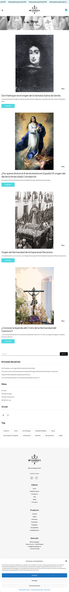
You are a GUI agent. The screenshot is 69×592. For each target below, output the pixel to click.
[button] (66, 561)
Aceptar (34, 575)
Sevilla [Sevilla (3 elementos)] (60, 435)
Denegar (34, 580)
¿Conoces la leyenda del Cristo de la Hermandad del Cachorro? (20, 377)
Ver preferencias (34, 585)
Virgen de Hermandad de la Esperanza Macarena (27, 252)
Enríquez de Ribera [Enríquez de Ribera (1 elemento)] (40, 431)
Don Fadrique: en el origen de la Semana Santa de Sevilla (31, 95)
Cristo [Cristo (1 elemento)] (16, 431)
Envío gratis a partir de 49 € (15, 2)
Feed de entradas (6, 394)
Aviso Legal (47, 589)
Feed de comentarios (7, 397)
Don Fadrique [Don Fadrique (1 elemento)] (26, 431)
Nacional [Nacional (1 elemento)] (37, 435)
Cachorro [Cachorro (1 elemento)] (6, 431)
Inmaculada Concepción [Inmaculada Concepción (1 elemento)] (10, 435)
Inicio (31, 25)
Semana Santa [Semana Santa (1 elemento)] (49, 435)
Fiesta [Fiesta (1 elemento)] (53, 431)
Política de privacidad (37, 589)
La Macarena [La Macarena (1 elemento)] (26, 435)
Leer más (8, 106)
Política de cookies (24, 589)
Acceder (4, 390)
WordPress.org (6, 400)
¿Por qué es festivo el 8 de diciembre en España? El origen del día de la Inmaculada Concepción (29, 371)
